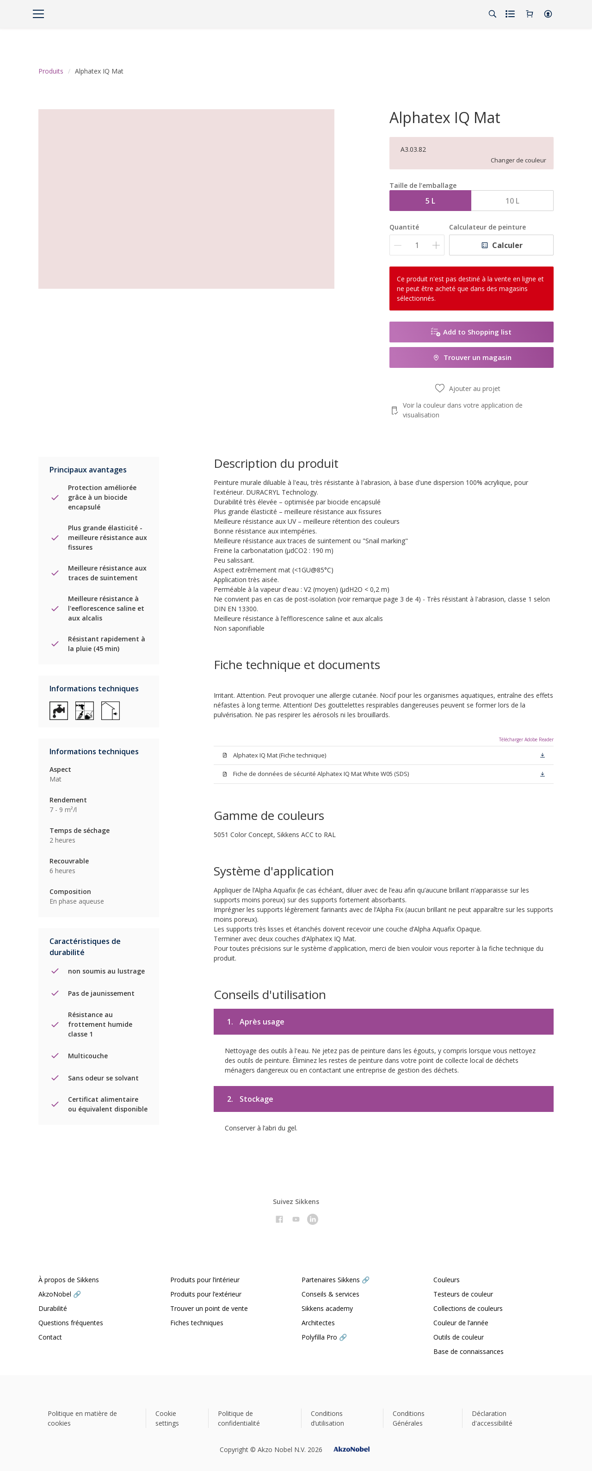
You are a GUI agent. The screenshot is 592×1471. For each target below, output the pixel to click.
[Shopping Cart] (529, 13)
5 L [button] (430, 201)
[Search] (492, 13)
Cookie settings (167, 1418)
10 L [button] (512, 201)
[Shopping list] (511, 13)
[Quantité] (416, 245)
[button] (548, 13)
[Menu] (38, 14)
